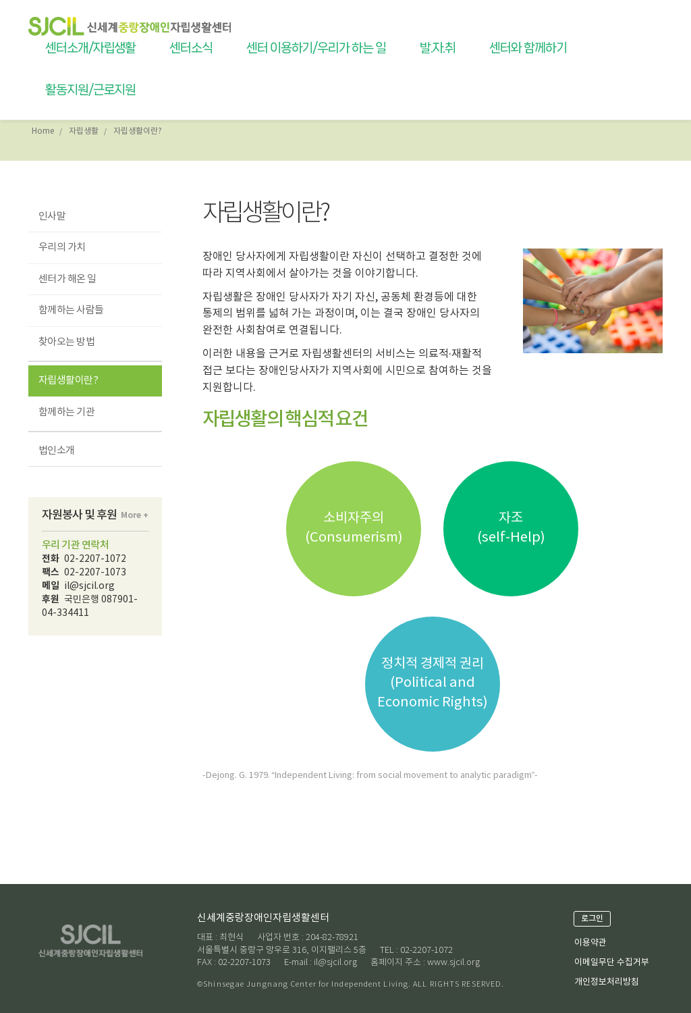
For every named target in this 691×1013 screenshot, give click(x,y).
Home (43, 131)
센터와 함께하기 (527, 48)
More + (134, 515)
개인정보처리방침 (606, 982)
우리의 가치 (62, 247)
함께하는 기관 (66, 412)
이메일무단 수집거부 (611, 963)
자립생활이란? (68, 380)
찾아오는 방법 (66, 342)
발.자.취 (438, 48)
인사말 (51, 216)
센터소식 (191, 48)
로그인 (592, 918)
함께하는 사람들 (71, 310)
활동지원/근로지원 (90, 90)
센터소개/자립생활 (90, 48)
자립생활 (84, 131)
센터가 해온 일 (67, 279)
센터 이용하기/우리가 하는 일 (316, 48)
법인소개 (56, 451)
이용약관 (590, 943)
